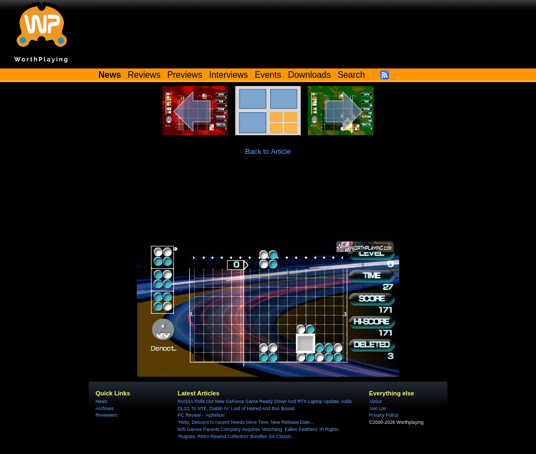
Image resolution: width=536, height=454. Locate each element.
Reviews (144, 74)
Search (351, 74)
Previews (184, 74)
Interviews (228, 74)
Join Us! (377, 408)
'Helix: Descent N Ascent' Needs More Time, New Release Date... (246, 422)
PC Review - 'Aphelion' (201, 415)
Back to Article (268, 151)
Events (268, 74)
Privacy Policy (383, 415)
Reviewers (107, 415)
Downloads (309, 74)
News (101, 401)
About (375, 401)
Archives (105, 408)
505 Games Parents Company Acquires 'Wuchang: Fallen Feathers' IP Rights (258, 429)
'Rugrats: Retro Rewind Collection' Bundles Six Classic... (236, 436)
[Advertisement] (268, 197)
